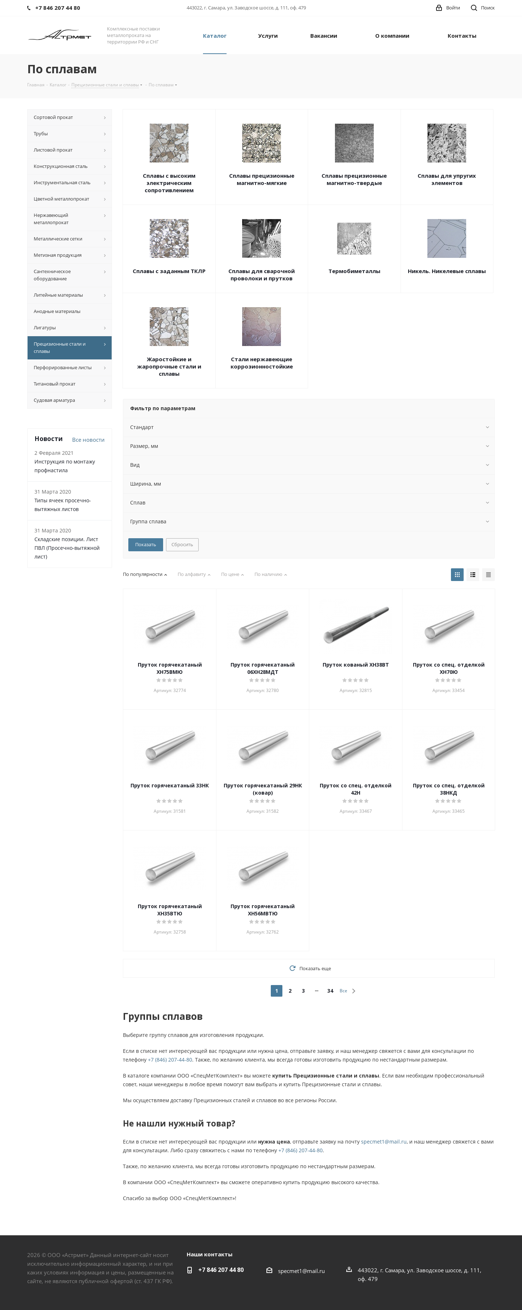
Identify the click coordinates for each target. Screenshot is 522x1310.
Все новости (88, 439)
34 (330, 990)
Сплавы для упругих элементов (447, 179)
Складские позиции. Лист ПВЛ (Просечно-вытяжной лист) (67, 548)
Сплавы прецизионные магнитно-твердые (354, 179)
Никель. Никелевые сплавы (447, 271)
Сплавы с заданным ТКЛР (169, 271)
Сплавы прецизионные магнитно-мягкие (261, 179)
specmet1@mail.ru (384, 1141)
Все (343, 991)
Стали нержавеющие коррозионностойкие (262, 362)
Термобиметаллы (354, 271)
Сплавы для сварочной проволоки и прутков (261, 274)
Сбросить (182, 544)
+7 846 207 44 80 (221, 1270)
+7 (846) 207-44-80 (170, 1059)
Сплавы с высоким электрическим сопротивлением (169, 183)
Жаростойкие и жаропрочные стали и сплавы (169, 366)
